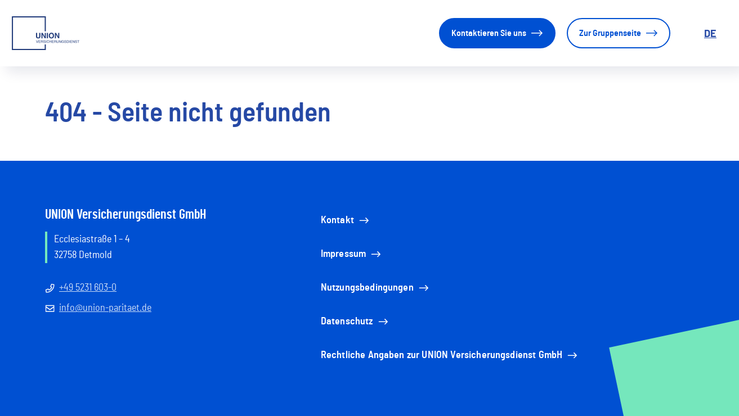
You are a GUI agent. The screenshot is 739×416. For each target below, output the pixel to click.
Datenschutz (355, 321)
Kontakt (346, 220)
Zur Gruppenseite (618, 33)
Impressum (352, 254)
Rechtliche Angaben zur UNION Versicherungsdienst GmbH (450, 355)
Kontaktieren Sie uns (497, 33)
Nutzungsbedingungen (376, 288)
